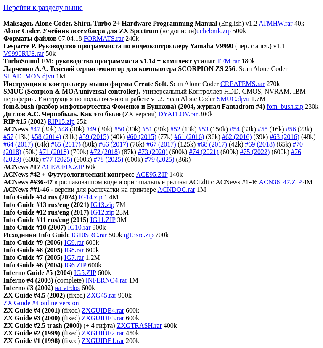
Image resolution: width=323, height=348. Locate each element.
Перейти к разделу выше (43, 7)
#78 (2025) (109, 159)
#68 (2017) (212, 144)
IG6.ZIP (75, 265)
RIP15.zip (61, 121)
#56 (291, 129)
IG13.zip (102, 204)
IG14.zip (90, 197)
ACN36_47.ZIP (280, 182)
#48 (63, 129)
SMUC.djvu (233, 98)
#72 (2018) (105, 151)
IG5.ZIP (85, 272)
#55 (263, 129)
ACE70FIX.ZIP (63, 166)
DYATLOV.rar (178, 114)
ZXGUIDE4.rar (103, 310)
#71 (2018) (54, 151)
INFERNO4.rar (106, 280)
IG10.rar (79, 227)
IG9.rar (74, 242)
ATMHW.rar (276, 23)
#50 (119, 129)
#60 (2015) (141, 136)
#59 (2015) (94, 136)
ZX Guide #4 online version (41, 302)
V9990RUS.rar (23, 53)
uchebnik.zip (213, 30)
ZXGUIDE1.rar (103, 340)
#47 (35, 129)
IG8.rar (74, 250)
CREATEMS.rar (242, 83)
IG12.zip (102, 212)
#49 (91, 129)
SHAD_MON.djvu (28, 76)
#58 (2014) (46, 136)
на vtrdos (67, 287)
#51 (147, 129)
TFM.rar (228, 61)
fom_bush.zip (285, 106)
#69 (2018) (260, 144)
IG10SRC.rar (89, 234)
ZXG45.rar (101, 295)
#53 (203, 129)
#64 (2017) (18, 144)
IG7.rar (74, 257)
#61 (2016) (189, 136)
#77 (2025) (57, 159)
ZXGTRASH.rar (139, 325)
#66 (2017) (114, 144)
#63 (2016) (284, 136)
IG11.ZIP (103, 219)
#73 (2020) (153, 151)
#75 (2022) (255, 151)
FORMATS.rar (104, 38)
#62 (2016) (237, 136)
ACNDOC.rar (176, 189)
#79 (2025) (160, 159)
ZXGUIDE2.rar (103, 333)
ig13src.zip (139, 234)
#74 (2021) (204, 151)
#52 (175, 129)
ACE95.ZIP (151, 174)
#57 (8, 136)
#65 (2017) (66, 144)
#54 (235, 129)
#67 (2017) (161, 144)
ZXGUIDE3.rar (103, 318)
